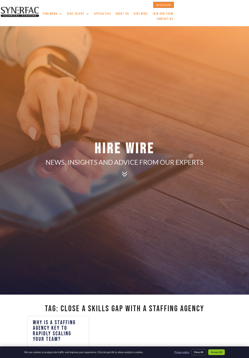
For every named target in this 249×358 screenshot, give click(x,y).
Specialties (151, 9)
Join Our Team (211, 9)
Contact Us (213, 15)
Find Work (101, 9)
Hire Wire (189, 9)
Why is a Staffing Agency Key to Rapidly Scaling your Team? (54, 331)
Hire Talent (127, 9)
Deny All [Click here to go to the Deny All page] (196, 351)
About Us (171, 9)
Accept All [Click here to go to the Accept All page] (216, 351)
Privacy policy (179, 351)
